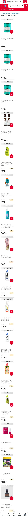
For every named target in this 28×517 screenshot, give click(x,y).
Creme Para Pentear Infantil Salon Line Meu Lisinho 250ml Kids (20, 195)
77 (3, 171)
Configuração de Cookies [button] (21, 431)
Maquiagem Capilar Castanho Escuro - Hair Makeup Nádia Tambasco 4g (7, 319)
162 (18, 78)
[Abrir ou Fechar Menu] (2, 6)
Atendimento (5, 419)
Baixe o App (25, 2)
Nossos (21, 404)
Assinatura (17, 415)
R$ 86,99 (3, 262)
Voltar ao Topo (14, 469)
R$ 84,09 (3, 168)
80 (3, 264)
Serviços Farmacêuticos (20, 411)
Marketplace (4, 431)
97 (3, 46)
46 (17, 140)
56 (17, 264)
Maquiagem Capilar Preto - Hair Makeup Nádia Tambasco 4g (21, 288)
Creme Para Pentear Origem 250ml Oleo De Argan (20, 102)
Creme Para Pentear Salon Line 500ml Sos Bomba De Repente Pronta (6, 164)
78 (17, 46)
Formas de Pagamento (6, 423)
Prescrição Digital (19, 413)
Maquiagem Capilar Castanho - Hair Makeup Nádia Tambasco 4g (20, 257)
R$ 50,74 (17, 137)
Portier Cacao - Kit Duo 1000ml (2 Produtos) (20, 70)
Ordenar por (10, 9)
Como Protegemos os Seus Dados (20, 429)
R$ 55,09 (17, 168)
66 (3, 140)
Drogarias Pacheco (5, 13)
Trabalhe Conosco (5, 408)
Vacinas (17, 407)
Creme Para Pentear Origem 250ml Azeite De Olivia (7, 102)
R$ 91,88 (17, 262)
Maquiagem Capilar (15, 13)
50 (17, 171)
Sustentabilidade (5, 413)
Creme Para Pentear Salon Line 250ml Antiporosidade (6, 226)
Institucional (5, 403)
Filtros (3, 9)
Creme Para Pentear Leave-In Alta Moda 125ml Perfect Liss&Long (7, 133)
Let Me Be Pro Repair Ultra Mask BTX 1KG (6, 39)
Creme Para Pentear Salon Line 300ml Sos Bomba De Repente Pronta (6, 195)
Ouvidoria (3, 410)
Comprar (10, 31)
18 (17, 233)
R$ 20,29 (17, 230)
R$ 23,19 (3, 106)
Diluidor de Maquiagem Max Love (20, 225)
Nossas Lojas (4, 412)
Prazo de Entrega (5, 425)
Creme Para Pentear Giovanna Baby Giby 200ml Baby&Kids (20, 164)
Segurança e (21, 419)
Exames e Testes (19, 409)
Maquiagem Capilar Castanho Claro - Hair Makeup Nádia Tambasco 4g (7, 288)
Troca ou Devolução (5, 429)
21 (3, 109)
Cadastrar (14, 351)
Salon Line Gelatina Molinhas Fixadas (5, 256)
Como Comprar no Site (6, 421)
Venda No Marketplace (6, 406)
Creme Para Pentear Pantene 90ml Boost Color (20, 133)
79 (3, 295)
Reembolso (3, 427)
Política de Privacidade (20, 423)
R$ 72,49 (3, 137)
